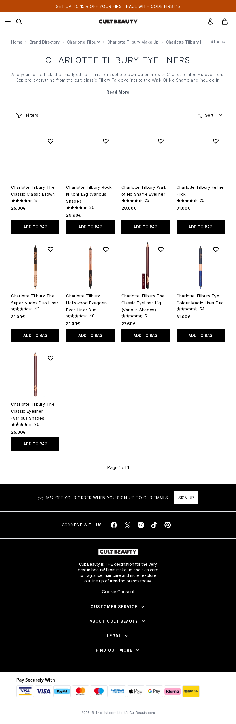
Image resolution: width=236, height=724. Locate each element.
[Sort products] (210, 115)
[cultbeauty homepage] (118, 21)
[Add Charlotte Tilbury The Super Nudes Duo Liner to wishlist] (50, 249)
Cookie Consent (118, 591)
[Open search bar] (19, 21)
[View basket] (225, 21)
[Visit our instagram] (140, 525)
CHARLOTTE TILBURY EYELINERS (118, 60)
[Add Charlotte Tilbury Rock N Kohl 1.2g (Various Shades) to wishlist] (106, 141)
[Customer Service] (117, 607)
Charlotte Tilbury (83, 42)
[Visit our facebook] (114, 525)
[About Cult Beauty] (118, 621)
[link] (210, 21)
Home (16, 42)
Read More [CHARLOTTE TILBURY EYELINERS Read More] (118, 92)
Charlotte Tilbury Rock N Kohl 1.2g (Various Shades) (89, 194)
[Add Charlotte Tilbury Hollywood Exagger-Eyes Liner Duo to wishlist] (106, 249)
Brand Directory (45, 42)
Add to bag (35, 226)
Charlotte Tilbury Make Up (133, 42)
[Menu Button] (7, 21)
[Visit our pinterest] (167, 525)
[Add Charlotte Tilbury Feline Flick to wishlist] (216, 141)
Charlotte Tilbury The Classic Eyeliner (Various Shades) (33, 411)
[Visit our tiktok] (154, 525)
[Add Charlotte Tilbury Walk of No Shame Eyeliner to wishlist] (161, 141)
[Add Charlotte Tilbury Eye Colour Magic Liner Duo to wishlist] (216, 249)
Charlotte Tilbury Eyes (187, 42)
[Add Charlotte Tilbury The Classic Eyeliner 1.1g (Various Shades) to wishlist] (161, 249)
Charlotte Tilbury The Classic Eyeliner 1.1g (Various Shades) (143, 302)
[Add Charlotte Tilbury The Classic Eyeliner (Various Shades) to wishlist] (50, 358)
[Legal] (118, 636)
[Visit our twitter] (127, 525)
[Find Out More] (118, 650)
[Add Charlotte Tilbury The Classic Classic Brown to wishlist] (50, 141)
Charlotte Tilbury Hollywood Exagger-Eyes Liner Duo (87, 302)
